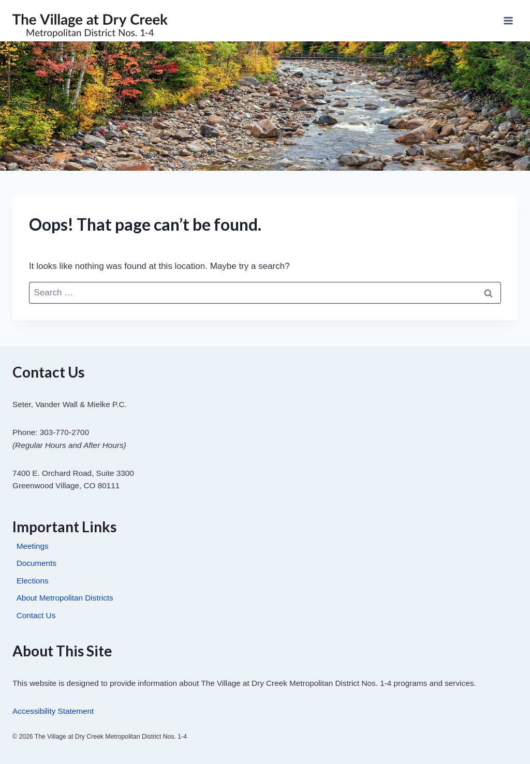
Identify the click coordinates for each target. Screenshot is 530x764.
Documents (36, 563)
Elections (33, 580)
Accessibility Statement (53, 711)
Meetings (33, 546)
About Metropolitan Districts (65, 597)
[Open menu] (508, 20)
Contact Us (36, 615)
